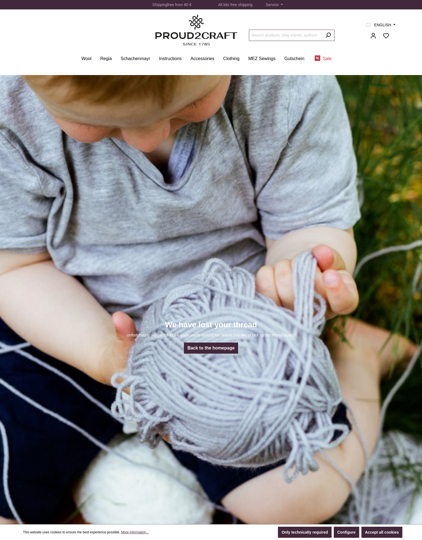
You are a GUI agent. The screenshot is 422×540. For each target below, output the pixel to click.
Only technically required (305, 532)
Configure (346, 532)
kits (226, 4)
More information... (135, 532)
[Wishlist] (386, 35)
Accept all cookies (382, 532)
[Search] (328, 35)
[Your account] (373, 35)
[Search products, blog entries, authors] (285, 35)
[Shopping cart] (395, 33)
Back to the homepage (211, 348)
